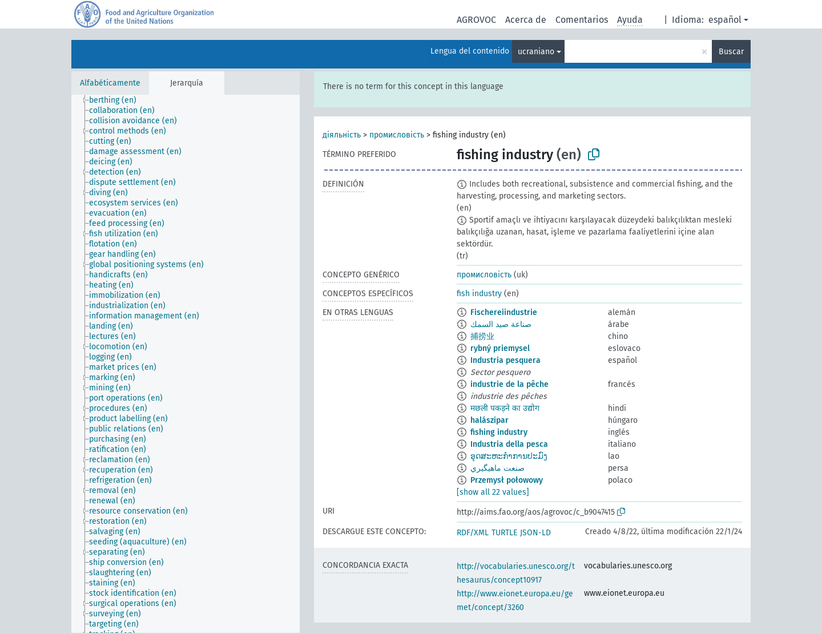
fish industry (479, 293)
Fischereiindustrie (503, 312)
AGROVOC (476, 19)
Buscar (731, 51)
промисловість (396, 135)
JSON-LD (535, 533)
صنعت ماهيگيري (497, 468)
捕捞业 (482, 336)
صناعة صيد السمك (500, 324)
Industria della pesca (509, 444)
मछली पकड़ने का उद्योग (504, 408)
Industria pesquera (505, 360)
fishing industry (498, 432)
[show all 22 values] (493, 492)
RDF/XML (473, 533)
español (725, 19)
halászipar (489, 420)
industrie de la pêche (509, 384)
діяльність (342, 135)
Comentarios (581, 19)
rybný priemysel (500, 348)
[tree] (185, 364)
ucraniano (536, 51)
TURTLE (504, 533)
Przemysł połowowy (506, 480)
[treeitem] (117, 100)
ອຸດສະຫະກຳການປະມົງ (508, 456)
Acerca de (525, 19)
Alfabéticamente (110, 83)
